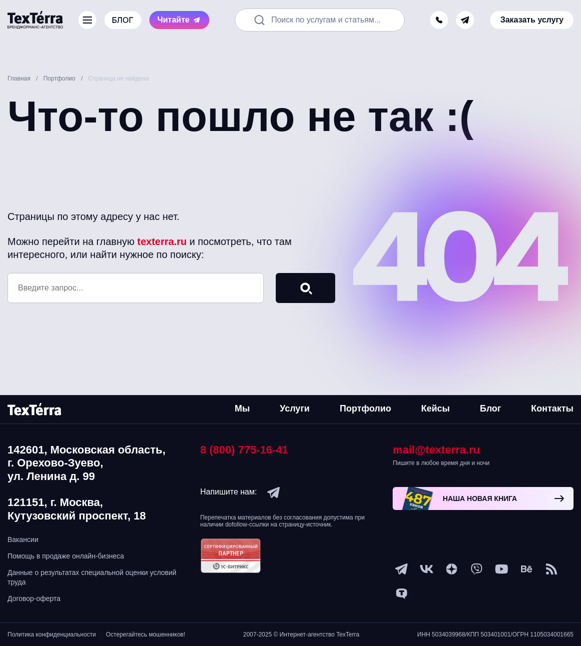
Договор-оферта (33, 598)
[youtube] (502, 569)
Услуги (295, 409)
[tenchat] (402, 594)
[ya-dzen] (452, 569)
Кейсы (435, 409)
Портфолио (365, 409)
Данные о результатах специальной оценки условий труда (91, 577)
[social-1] (552, 569)
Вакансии (22, 540)
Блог (490, 409)
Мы (242, 409)
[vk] (427, 569)
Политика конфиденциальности (51, 634)
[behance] (527, 569)
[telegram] (465, 20)
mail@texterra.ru (436, 450)
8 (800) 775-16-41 (244, 450)
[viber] (477, 569)
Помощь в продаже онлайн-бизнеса (65, 556)
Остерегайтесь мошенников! (145, 634)
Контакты (552, 409)
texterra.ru (162, 241)
